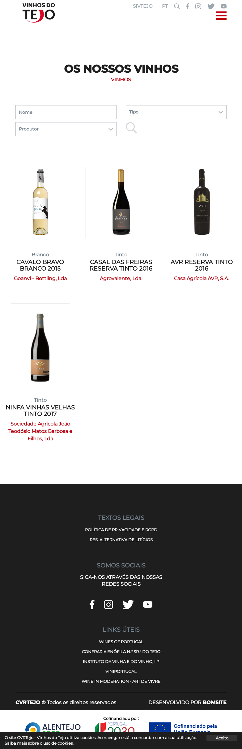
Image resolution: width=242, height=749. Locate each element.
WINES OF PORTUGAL (121, 641)
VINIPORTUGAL (121, 671)
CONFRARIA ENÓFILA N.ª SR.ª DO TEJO (121, 651)
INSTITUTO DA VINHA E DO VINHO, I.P (121, 661)
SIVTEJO (143, 6)
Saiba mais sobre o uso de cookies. (39, 743)
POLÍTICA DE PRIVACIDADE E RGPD (121, 529)
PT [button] (165, 6)
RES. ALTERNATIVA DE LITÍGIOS (121, 539)
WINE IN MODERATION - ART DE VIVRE (121, 681)
